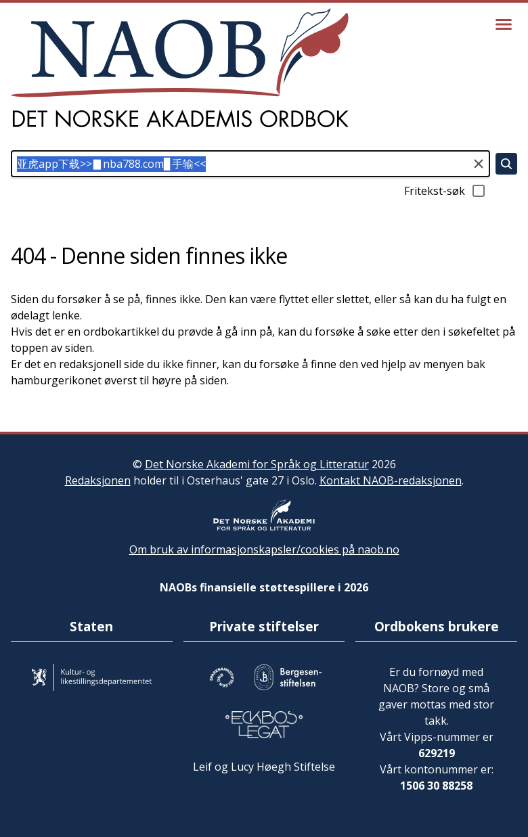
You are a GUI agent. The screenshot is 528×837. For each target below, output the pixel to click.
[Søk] (506, 164)
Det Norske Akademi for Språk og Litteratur (257, 464)
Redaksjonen (98, 480)
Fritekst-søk (445, 191)
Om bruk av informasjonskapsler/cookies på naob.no (264, 549)
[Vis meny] (504, 24)
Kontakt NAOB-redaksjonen (391, 480)
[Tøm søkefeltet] (478, 164)
